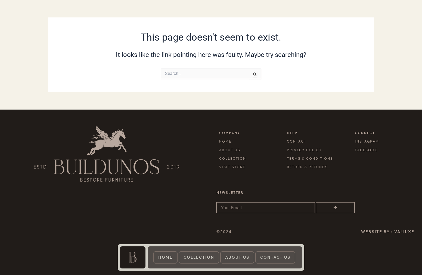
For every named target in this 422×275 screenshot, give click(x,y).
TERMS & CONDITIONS (310, 158)
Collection (199, 257)
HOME (225, 141)
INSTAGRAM (367, 141)
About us (237, 257)
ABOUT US (229, 150)
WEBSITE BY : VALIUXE (387, 231)
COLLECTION (232, 158)
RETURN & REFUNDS (307, 167)
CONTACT (296, 141)
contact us (275, 257)
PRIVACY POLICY (304, 150)
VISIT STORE (232, 167)
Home (165, 257)
